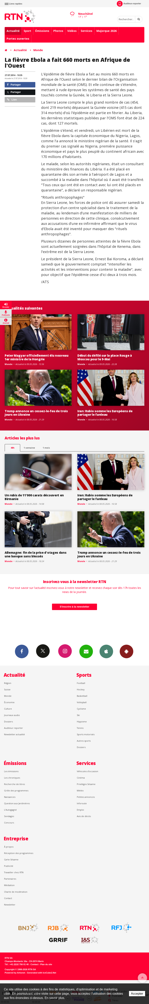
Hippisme (82, 721)
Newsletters (86, 651)
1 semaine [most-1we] (29, 447)
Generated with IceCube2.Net (41, 973)
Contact (8, 898)
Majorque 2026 (106, 31)
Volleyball (82, 702)
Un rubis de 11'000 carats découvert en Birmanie (34, 497)
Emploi (80, 809)
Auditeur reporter (13, 728)
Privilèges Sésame (86, 784)
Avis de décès (84, 816)
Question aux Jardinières (17, 803)
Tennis (80, 728)
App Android (126, 651)
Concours (9, 822)
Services (86, 31)
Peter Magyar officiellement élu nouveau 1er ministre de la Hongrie (36, 357)
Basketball (82, 696)
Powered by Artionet (15, 973)
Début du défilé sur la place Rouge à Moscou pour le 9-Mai (104, 357)
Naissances (9, 797)
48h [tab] (12, 447)
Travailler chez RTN (13, 872)
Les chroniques (12, 777)
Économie (9, 702)
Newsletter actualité (14, 734)
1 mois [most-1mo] (46, 447)
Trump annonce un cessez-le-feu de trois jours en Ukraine (36, 413)
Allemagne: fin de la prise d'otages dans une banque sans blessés (35, 554)
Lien (12, 99)
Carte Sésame (11, 859)
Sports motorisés (85, 734)
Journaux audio (12, 715)
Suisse (7, 689)
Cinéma (81, 777)
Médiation (9, 885)
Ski (78, 715)
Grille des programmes (16, 790)
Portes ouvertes (18, 38)
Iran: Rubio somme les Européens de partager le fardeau (104, 413)
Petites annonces (86, 797)
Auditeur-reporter (129, 4)
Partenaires (10, 878)
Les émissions (11, 771)
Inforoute (82, 803)
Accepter (137, 993)
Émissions (42, 31)
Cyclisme (81, 708)
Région (7, 683)
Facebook (22, 651)
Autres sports (84, 740)
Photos (58, 31)
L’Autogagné (10, 809)
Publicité (8, 866)
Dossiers (8, 721)
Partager (14, 84)
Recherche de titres (14, 784)
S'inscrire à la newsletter (74, 606)
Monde (38, 50)
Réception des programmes (18, 853)
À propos (8, 846)
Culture (8, 708)
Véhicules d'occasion (87, 771)
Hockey (80, 689)
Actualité (13, 31)
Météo (80, 790)
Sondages (9, 816)
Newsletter (9, 904)
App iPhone (106, 651)
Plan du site (46, 964)
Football (81, 683)
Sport (27, 31)
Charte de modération (15, 892)
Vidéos (72, 31)
